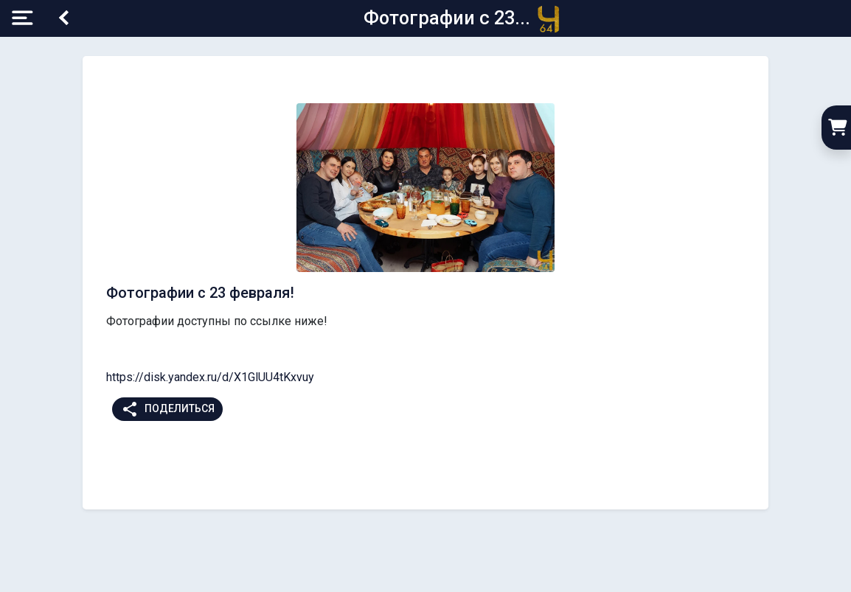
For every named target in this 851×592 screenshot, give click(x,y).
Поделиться (168, 409)
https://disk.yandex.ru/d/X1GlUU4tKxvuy (210, 377)
